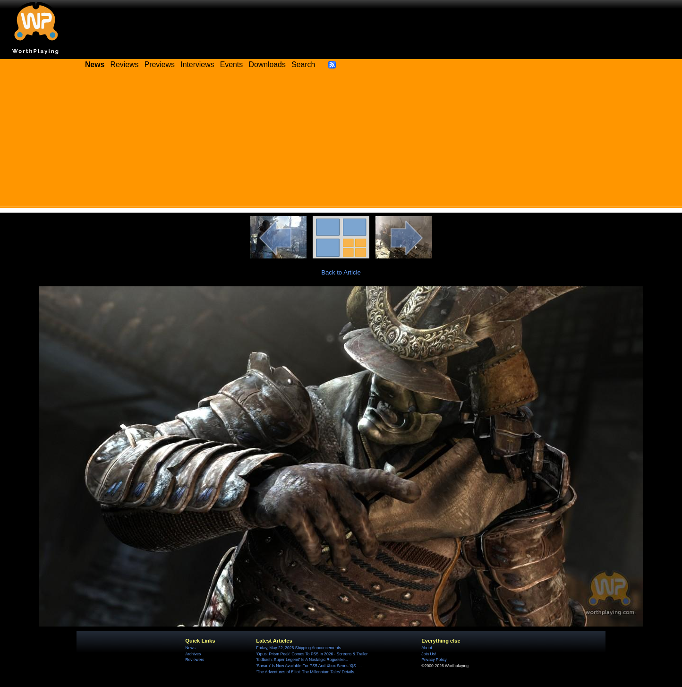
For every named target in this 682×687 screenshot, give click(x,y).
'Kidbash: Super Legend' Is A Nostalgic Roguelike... (302, 659)
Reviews (125, 64)
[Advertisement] (341, 142)
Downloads (267, 64)
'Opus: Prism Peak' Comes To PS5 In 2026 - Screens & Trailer (311, 654)
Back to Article (341, 272)
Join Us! (428, 654)
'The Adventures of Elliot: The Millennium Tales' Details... (307, 672)
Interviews (197, 64)
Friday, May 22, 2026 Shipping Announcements (298, 647)
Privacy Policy (433, 659)
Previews (160, 64)
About (426, 647)
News (190, 647)
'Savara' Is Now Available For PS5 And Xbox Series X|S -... (309, 665)
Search (303, 64)
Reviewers (194, 659)
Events (231, 64)
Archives (193, 654)
